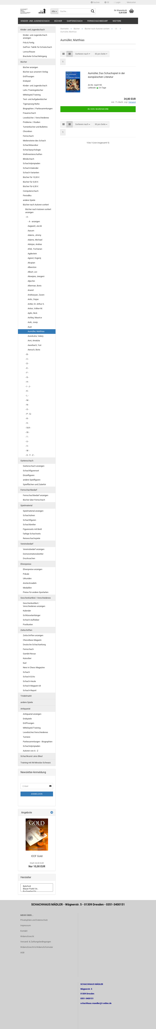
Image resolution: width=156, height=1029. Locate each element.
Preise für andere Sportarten (35, 592)
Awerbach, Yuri (34, 345)
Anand (30, 290)
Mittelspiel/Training (32, 95)
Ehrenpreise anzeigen (32, 569)
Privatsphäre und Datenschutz (34, 920)
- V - (27, 446)
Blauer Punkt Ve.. (37, 889)
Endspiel (27, 81)
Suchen (95, 2)
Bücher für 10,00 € (31, 177)
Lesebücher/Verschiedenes (35, 732)
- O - (27, 409)
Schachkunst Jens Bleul (31, 756)
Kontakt (23, 931)
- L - (27, 395)
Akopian (31, 263)
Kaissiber (27, 658)
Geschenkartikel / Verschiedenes (36, 598)
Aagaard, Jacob (35, 226)
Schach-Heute (29, 681)
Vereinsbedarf (27, 544)
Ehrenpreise (26, 564)
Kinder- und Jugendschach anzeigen (35, 36)
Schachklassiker (30, 145)
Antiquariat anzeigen (32, 714)
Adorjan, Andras (35, 244)
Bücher (58, 21)
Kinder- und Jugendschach (35, 21)
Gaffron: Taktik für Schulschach (37, 47)
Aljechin (31, 281)
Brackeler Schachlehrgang (35, 56)
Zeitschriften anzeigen (33, 635)
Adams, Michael (35, 240)
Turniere (26, 737)
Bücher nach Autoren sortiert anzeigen (38, 211)
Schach (26, 672)
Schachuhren (29, 515)
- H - (27, 382)
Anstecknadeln (30, 583)
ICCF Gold (36, 856)
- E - (27, 368)
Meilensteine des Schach (34, 140)
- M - (27, 400)
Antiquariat (25, 708)
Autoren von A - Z (30, 751)
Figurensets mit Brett (32, 529)
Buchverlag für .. (37, 891)
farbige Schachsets (32, 533)
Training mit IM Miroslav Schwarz (36, 762)
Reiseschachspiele (31, 538)
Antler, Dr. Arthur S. (36, 304)
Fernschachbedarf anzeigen (35, 495)
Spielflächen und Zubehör (34, 484)
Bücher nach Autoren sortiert (36, 204)
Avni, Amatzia (34, 340)
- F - (27, 372)
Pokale (26, 574)
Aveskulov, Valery (35, 336)
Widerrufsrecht (27, 936)
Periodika (27, 195)
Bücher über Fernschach (34, 500)
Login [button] (117, 2)
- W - (27, 450)
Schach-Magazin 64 (32, 686)
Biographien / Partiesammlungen (38, 108)
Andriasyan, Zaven (36, 295)
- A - (27, 217)
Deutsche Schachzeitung (34, 644)
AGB (22, 952)
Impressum (25, 925)
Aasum (31, 230)
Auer (30, 327)
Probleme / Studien (31, 122)
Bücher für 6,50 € (30, 186)
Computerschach (30, 191)
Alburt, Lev (32, 272)
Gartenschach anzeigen (33, 466)
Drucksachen (29, 558)
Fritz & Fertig (28, 42)
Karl (24, 663)
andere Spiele (29, 200)
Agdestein (32, 253)
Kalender (27, 610)
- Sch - (28, 427)
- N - (27, 404)
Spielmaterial (26, 505)
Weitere (117, 21)
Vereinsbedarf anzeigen (33, 549)
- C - (27, 359)
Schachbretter (29, 524)
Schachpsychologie (32, 150)
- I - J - (28, 386)
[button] (107, 2)
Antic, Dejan (33, 299)
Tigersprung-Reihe (31, 104)
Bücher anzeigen (30, 67)
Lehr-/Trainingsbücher (33, 90)
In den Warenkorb (98, 109)
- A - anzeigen (34, 221)
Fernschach (28, 136)
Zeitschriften (26, 630)
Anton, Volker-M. (35, 308)
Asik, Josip (33, 322)
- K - (27, 391)
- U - (27, 441)
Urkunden (27, 578)
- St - (27, 432)
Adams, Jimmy (34, 235)
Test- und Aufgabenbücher (35, 99)
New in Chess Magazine (34, 667)
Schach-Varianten (31, 172)
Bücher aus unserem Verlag (35, 72)
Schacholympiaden (31, 163)
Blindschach (28, 159)
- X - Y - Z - (30, 455)
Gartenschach (74, 21)
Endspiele (27, 718)
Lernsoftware (29, 52)
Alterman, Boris (34, 285)
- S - (27, 423)
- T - (27, 437)
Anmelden (37, 794)
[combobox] (82, 54)
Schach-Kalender (30, 168)
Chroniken (27, 131)
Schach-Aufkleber (31, 620)
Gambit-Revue (29, 653)
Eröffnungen (28, 76)
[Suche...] (54, 11)
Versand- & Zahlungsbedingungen (35, 941)
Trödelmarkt (26, 696)
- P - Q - (28, 414)
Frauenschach (29, 113)
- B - (27, 354)
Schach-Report (29, 690)
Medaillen (27, 588)
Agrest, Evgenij (34, 258)
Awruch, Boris (34, 349)
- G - (27, 377)
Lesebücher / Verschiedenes (36, 117)
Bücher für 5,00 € (30, 182)
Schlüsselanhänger (31, 615)
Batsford (37, 886)
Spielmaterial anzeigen (33, 511)
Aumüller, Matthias (36, 331)
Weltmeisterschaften (32, 154)
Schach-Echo (29, 676)
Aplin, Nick (32, 313)
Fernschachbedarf (97, 21)
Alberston (32, 267)
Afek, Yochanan (35, 249)
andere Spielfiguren (31, 480)
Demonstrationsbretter (33, 554)
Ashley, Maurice (35, 317)
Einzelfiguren (28, 475)
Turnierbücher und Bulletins (35, 127)
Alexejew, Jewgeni (36, 276)
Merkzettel (130, 2)
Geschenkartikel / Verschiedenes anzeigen (34, 604)
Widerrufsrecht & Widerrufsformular (36, 947)
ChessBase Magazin (32, 640)
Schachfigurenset (31, 470)
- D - (27, 363)
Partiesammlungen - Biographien (37, 741)
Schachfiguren (29, 520)
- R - (27, 418)
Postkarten (28, 624)
